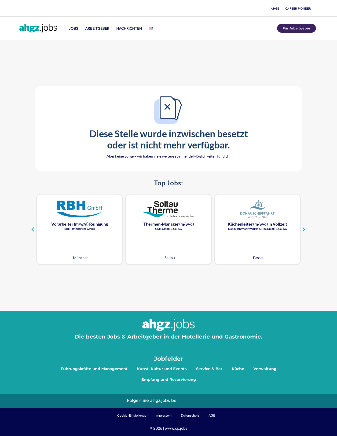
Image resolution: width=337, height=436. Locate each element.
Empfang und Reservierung (168, 379)
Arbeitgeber (97, 28)
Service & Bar (209, 369)
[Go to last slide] (33, 229)
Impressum (163, 415)
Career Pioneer (298, 8)
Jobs (73, 28)
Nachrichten (129, 28)
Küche (238, 369)
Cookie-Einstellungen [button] (132, 415)
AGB (212, 415)
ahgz (275, 8)
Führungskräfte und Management (94, 369)
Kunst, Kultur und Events (162, 369)
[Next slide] (304, 229)
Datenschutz (190, 415)
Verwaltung (264, 369)
